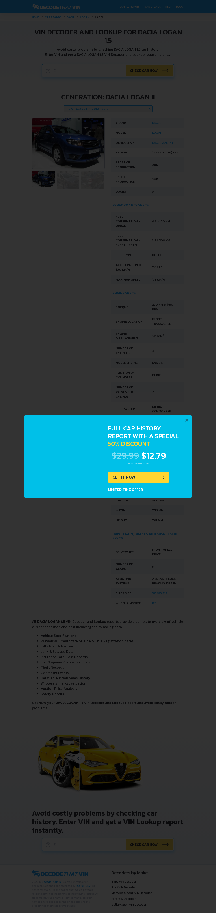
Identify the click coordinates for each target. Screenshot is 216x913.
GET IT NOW (124, 477)
